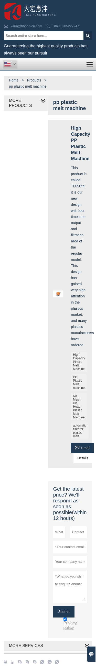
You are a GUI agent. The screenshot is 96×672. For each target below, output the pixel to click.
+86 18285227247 (65, 26)
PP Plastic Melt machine (78, 382)
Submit (64, 612)
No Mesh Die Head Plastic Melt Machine (78, 406)
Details (82, 458)
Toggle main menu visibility (90, 63)
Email (82, 447)
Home (13, 80)
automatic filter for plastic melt (79, 431)
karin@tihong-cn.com (26, 26)
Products (34, 80)
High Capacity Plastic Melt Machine (79, 362)
